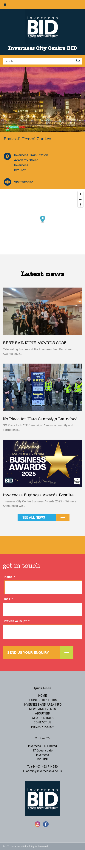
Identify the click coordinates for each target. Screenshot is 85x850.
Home (42, 695)
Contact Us (42, 722)
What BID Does (42, 718)
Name (9, 577)
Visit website (23, 182)
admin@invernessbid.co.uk (44, 771)
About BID (42, 713)
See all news (33, 517)
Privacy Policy (42, 727)
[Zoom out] (80, 199)
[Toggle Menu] (5, 4)
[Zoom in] (80, 194)
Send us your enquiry (28, 652)
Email (8, 599)
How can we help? (16, 621)
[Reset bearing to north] (80, 204)
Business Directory (42, 700)
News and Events (42, 709)
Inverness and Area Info (42, 704)
